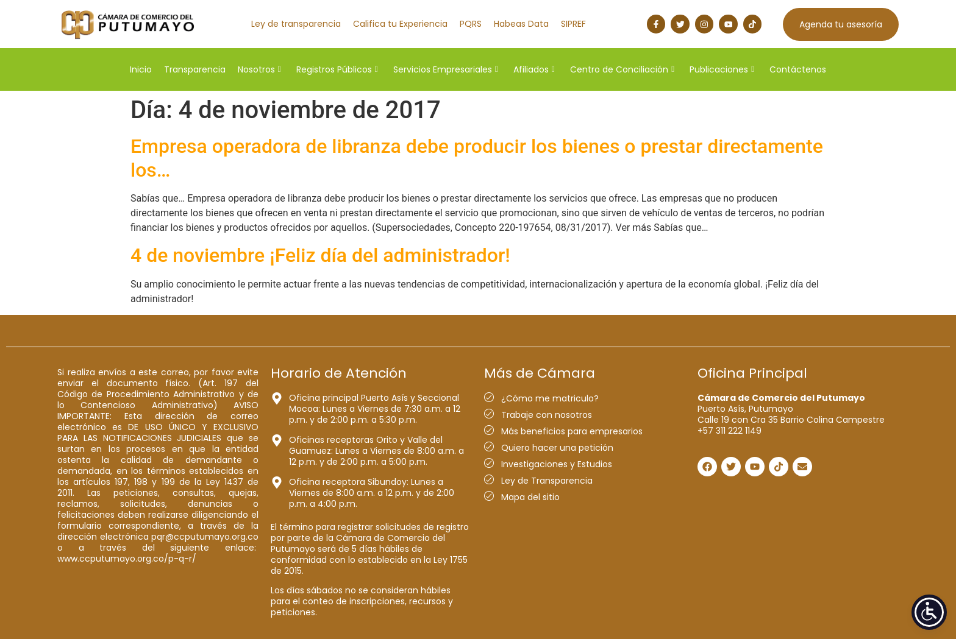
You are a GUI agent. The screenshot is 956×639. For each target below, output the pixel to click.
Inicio (141, 69)
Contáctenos (797, 69)
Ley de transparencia (296, 24)
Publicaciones (722, 69)
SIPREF (573, 24)
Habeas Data (521, 24)
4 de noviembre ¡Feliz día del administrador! (320, 255)
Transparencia (195, 69)
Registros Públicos (337, 69)
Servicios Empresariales (445, 69)
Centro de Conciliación (622, 69)
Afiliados (534, 69)
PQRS (471, 24)
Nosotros (259, 69)
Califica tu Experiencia (400, 24)
